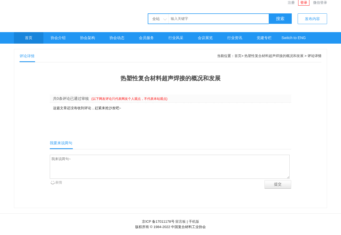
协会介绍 (58, 38)
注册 (291, 3)
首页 (28, 38)
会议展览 (205, 38)
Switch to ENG (293, 38)
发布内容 (312, 19)
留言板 (180, 221)
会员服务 (146, 38)
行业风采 (175, 38)
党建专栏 (264, 38)
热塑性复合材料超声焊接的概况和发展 (274, 56)
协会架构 (87, 38)
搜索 (280, 18)
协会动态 (116, 38)
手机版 (194, 221)
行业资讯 (234, 38)
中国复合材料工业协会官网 (62, 15)
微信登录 (320, 3)
